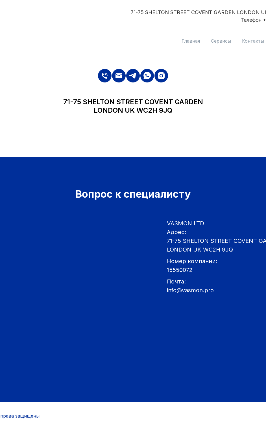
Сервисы (221, 41)
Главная (191, 41)
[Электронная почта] (119, 75)
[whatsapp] (147, 75)
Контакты (253, 41)
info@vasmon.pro (190, 290)
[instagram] (161, 75)
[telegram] (133, 75)
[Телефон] (105, 75)
